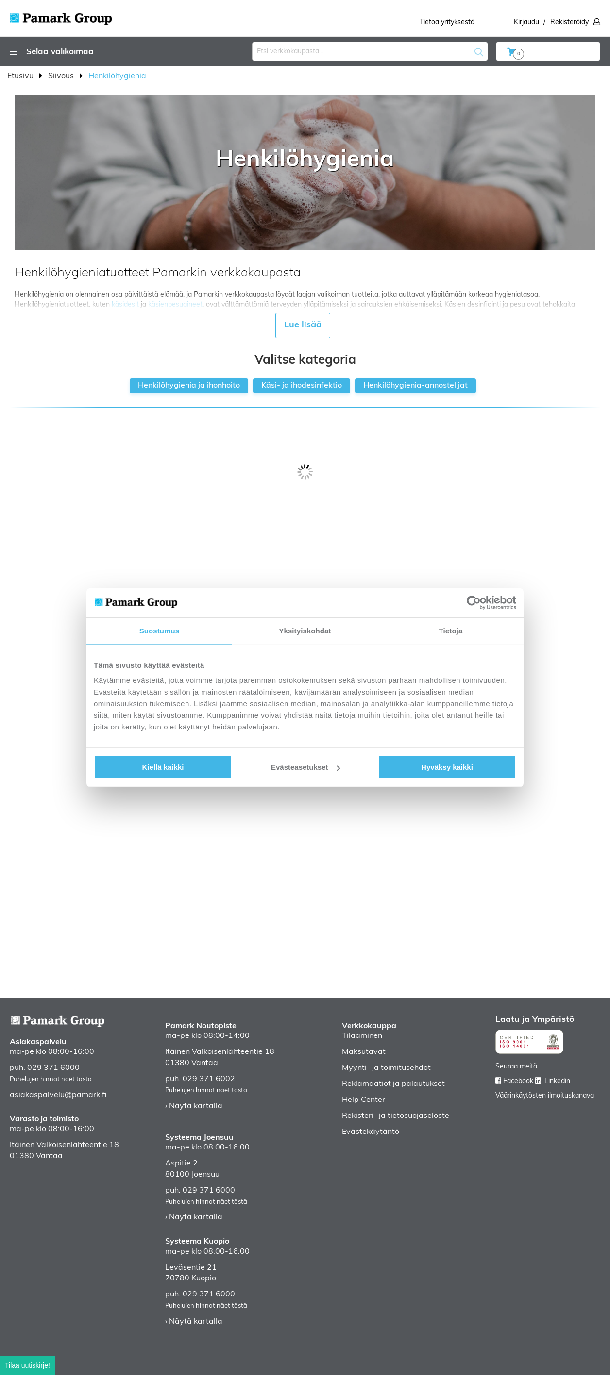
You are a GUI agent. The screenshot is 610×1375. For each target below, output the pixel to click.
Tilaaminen (362, 1036)
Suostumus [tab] (159, 630)
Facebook (518, 1081)
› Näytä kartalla (193, 1106)
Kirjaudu (526, 22)
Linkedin (557, 1081)
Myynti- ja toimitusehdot (386, 1068)
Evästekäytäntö (370, 1132)
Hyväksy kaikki (447, 767)
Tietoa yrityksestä (447, 22)
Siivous (62, 76)
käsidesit (125, 304)
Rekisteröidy (569, 22)
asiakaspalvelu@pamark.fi (58, 1095)
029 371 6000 (53, 1068)
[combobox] (370, 51)
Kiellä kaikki (163, 767)
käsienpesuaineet (175, 304)
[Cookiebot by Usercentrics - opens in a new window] (473, 602)
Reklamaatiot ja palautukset (393, 1084)
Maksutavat (364, 1052)
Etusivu (21, 76)
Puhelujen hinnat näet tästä (51, 1079)
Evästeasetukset (305, 767)
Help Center (363, 1100)
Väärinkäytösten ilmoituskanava (544, 1096)
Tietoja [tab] (451, 630)
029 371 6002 (209, 1079)
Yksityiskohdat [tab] (305, 630)
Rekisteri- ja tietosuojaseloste (395, 1116)
